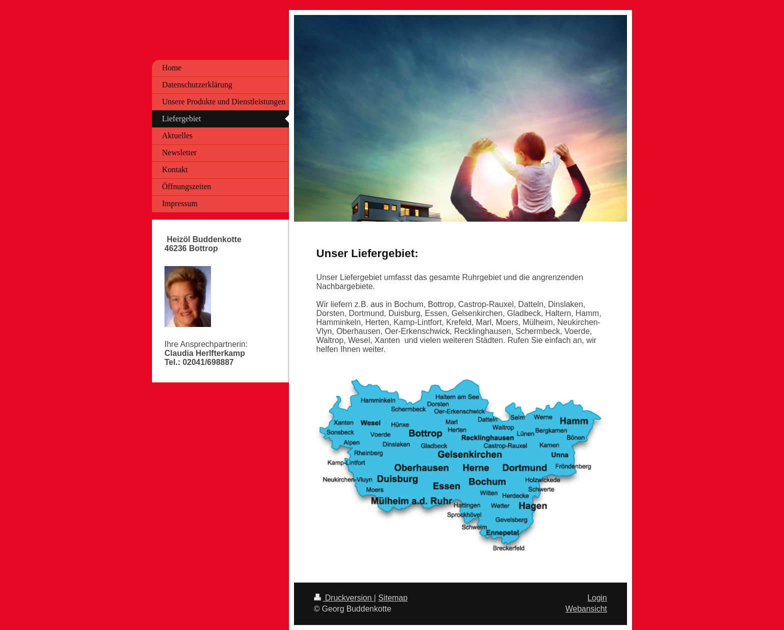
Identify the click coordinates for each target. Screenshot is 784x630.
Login (597, 598)
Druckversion (344, 598)
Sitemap (393, 598)
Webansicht (586, 609)
